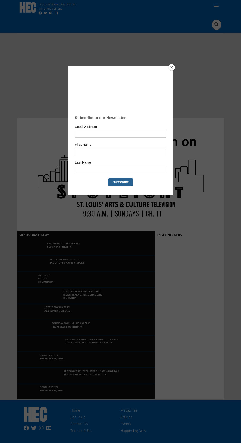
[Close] (172, 67)
